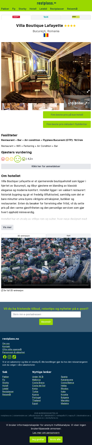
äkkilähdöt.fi (50, 416)
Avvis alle (55, 439)
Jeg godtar (38, 439)
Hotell (33, 8)
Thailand (36, 400)
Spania (64, 377)
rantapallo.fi (62, 416)
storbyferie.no (52, 418)
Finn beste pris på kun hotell (67, 114)
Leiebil (43, 8)
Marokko (65, 400)
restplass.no (6, 416)
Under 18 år (37, 377)
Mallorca (36, 380)
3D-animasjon (24, 236)
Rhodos (64, 388)
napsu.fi (71, 416)
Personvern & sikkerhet (13, 352)
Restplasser (57, 8)
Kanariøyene (67, 380)
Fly (14, 8)
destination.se (83, 416)
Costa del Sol (38, 385)
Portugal (36, 397)
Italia (63, 391)
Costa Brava (38, 383)
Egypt (35, 403)
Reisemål (72, 8)
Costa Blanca (67, 383)
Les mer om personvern (46, 432)
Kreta (35, 388)
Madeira (65, 403)
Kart (68, 236)
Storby (22, 8)
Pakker (5, 8)
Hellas (64, 385)
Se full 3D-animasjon (12, 290)
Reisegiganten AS (49, 413)
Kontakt (6, 346)
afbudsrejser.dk (36, 416)
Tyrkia (35, 391)
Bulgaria (65, 397)
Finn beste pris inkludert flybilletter (67, 124)
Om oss (6, 343)
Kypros (35, 394)
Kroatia (64, 394)
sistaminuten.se (20, 416)
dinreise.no (39, 418)
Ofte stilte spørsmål (12, 349)
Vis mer (7, 227)
